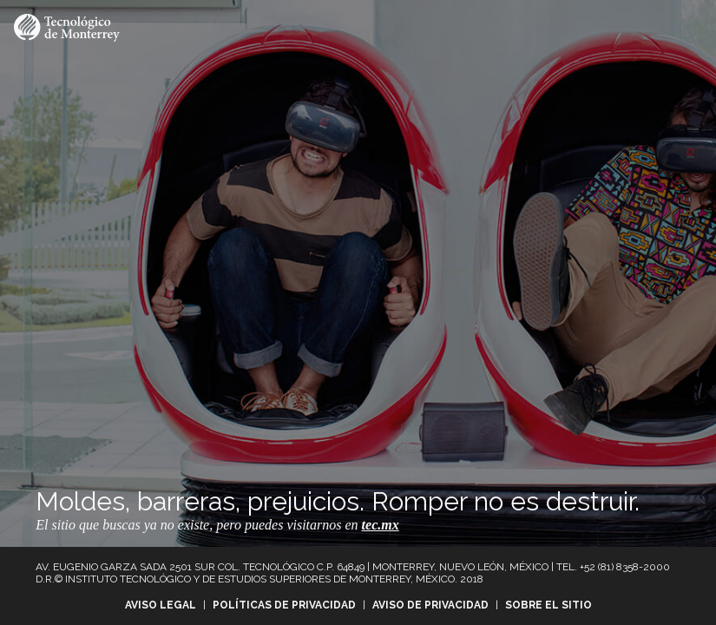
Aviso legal (160, 605)
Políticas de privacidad (284, 605)
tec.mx (380, 524)
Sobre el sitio (548, 605)
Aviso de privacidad (430, 605)
